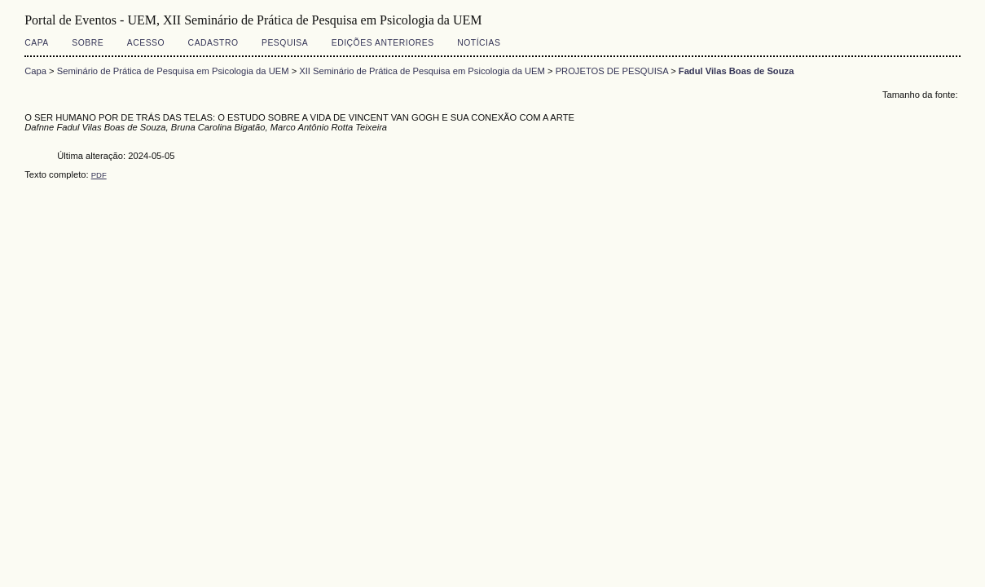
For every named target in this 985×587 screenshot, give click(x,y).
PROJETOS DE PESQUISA (612, 71)
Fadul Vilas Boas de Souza (736, 71)
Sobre (87, 42)
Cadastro (213, 42)
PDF (99, 174)
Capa (36, 42)
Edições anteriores (383, 42)
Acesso (146, 42)
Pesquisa (285, 42)
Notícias (478, 42)
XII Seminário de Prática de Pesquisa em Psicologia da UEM (422, 71)
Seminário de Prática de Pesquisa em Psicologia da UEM (173, 71)
